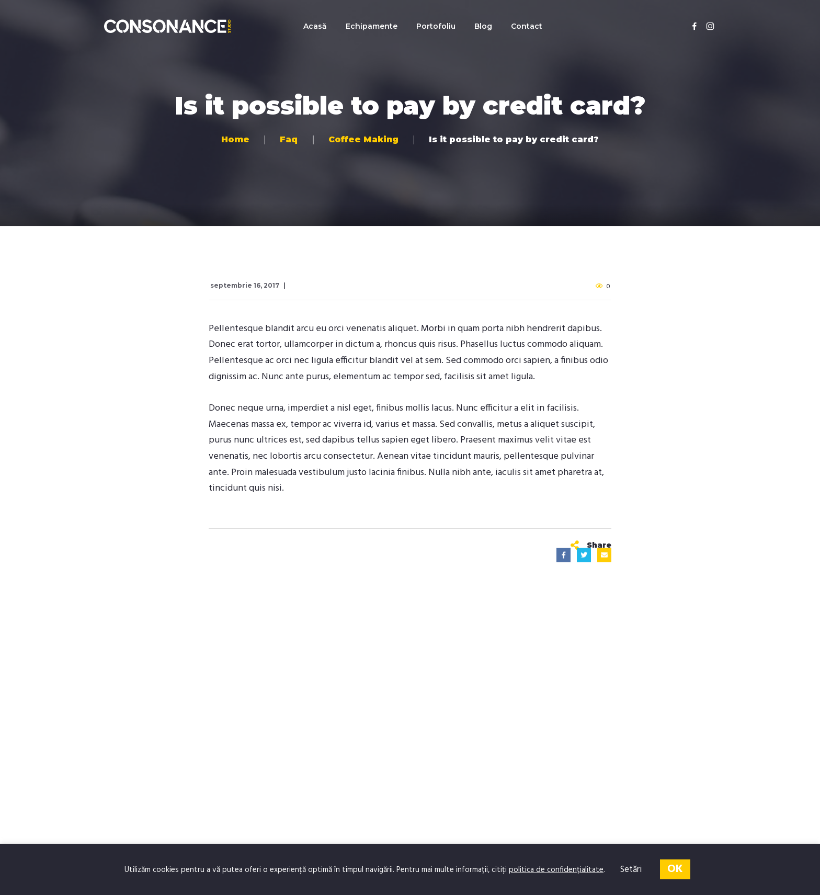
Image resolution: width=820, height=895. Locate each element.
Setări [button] (631, 870)
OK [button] (675, 869)
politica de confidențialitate (556, 870)
